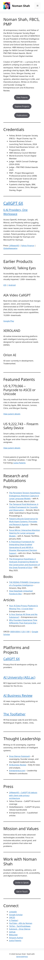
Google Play (8, 321)
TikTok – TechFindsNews (19, 926)
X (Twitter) (13, 920)
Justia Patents (19, 462)
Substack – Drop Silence (19, 929)
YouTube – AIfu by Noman (20, 923)
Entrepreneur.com (17, 770)
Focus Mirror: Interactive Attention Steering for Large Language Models (24, 533)
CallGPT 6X (13, 203)
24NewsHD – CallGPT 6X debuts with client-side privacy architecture (23, 795)
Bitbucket (13, 934)
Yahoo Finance (27, 245)
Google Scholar (16, 914)
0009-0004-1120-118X (20, 631)
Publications (21, 115)
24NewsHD (14, 245)
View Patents (22, 97)
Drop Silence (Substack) (19, 756)
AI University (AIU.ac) (19, 677)
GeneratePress (22, 956)
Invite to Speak (22, 882)
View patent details (11, 414)
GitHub (12, 932)
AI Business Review (17, 695)
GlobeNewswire (10, 248)
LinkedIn (13, 911)
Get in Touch (22, 891)
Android (12, 285)
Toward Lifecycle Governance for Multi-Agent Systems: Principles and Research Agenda (23, 521)
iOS (4, 285)
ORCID (12, 917)
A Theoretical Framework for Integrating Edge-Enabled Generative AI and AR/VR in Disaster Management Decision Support (23, 547)
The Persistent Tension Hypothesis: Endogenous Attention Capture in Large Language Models (24, 495)
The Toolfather (14, 714)
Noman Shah (21, 6)
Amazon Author (16, 937)
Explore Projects (22, 106)
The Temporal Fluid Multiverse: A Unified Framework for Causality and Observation (23, 507)
